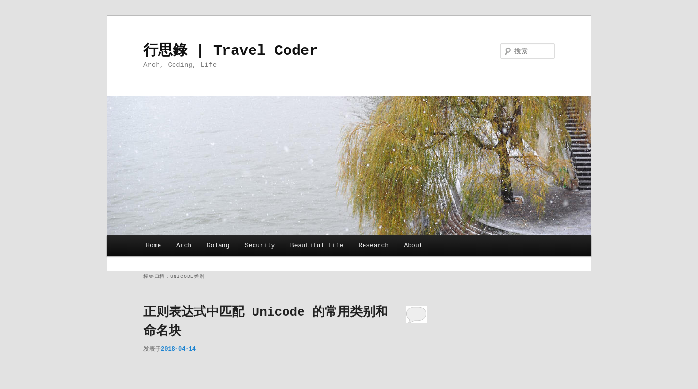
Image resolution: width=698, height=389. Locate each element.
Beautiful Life (316, 245)
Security (260, 245)
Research (374, 245)
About (413, 245)
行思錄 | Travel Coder (230, 51)
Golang (218, 245)
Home (153, 245)
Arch (183, 245)
